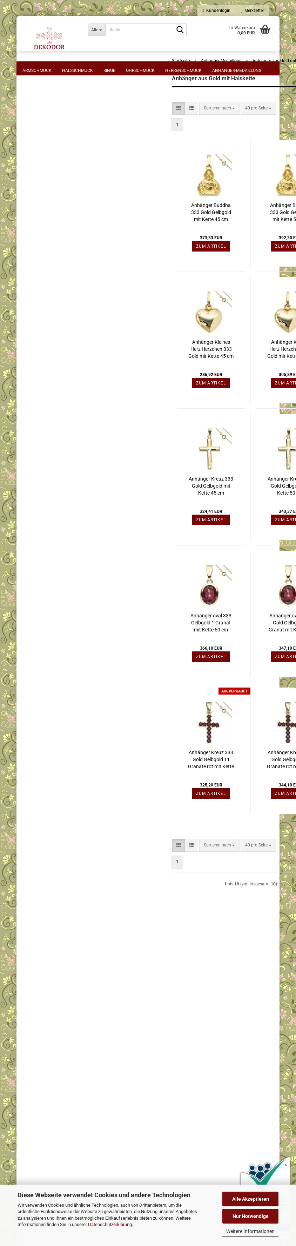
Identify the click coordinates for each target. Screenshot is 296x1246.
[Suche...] (96, 30)
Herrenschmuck (183, 70)
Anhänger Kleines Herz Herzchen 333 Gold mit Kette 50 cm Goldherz (229, 384)
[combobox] (159, 143)
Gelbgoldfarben (45, 240)
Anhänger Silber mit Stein (51, 499)
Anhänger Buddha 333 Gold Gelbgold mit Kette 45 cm (150, 247)
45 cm (36, 161)
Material (37, 197)
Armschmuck (37, 70)
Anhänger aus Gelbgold (49, 432)
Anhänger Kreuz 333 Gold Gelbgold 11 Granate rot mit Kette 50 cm (230, 795)
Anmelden (61, 828)
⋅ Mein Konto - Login (190, 1001)
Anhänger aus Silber (46, 472)
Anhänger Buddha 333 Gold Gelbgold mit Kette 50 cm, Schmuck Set (229, 247)
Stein (33, 261)
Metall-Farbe (42, 229)
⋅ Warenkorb (183, 991)
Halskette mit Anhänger (53, 129)
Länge (34, 149)
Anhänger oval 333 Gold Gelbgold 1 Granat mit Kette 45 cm (229, 658)
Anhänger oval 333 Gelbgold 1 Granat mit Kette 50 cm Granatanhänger (150, 658)
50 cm (36, 169)
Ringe (109, 70)
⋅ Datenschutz (72, 1022)
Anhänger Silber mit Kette (51, 486)
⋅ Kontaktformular (189, 1033)
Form (33, 110)
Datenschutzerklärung (110, 1224)
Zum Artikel (151, 281)
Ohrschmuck (140, 70)
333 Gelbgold (43, 209)
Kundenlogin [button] (216, 10)
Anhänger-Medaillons (236, 70)
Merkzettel (252, 10)
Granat (37, 272)
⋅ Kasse (179, 1022)
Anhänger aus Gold (45, 446)
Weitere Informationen (250, 1231)
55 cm (36, 177)
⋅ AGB (64, 1001)
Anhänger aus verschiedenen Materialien (54, 515)
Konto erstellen (41, 843)
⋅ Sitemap (68, 1033)
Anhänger (40, 121)
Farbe (33, 292)
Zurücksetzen (61, 382)
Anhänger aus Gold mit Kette (54, 459)
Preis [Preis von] (33, 327)
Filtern (61, 368)
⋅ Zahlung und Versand (80, 1012)
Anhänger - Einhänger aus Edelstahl (51, 416)
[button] (118, 143)
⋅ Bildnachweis (72, 1054)
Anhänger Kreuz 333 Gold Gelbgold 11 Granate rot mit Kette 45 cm (151, 795)
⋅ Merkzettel (182, 980)
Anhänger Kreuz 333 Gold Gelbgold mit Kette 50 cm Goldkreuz (229, 521)
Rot (34, 304)
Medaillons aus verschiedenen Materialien (55, 548)
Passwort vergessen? (47, 852)
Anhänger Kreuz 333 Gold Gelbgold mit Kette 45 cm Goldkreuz (150, 521)
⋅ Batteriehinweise (75, 1043)
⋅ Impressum (70, 980)
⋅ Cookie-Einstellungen (79, 1065)
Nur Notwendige (251, 1216)
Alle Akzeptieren (250, 1199)
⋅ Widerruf (68, 991)
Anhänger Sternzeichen (49, 532)
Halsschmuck (77, 70)
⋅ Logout (179, 1012)
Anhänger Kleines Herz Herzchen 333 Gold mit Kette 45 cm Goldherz (150, 384)
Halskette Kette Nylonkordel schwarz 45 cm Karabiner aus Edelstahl (61, 647)
